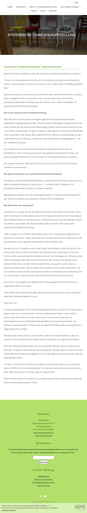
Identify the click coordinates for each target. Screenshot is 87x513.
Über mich (21, 7)
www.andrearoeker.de (43, 435)
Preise (34, 11)
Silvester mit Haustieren (43, 479)
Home (10, 7)
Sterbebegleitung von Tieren (43, 482)
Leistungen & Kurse (69, 7)
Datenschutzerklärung (9, 510)
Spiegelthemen (43, 476)
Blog (43, 11)
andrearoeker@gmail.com (43, 432)
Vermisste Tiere (43, 485)
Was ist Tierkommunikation (43, 7)
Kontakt (53, 11)
